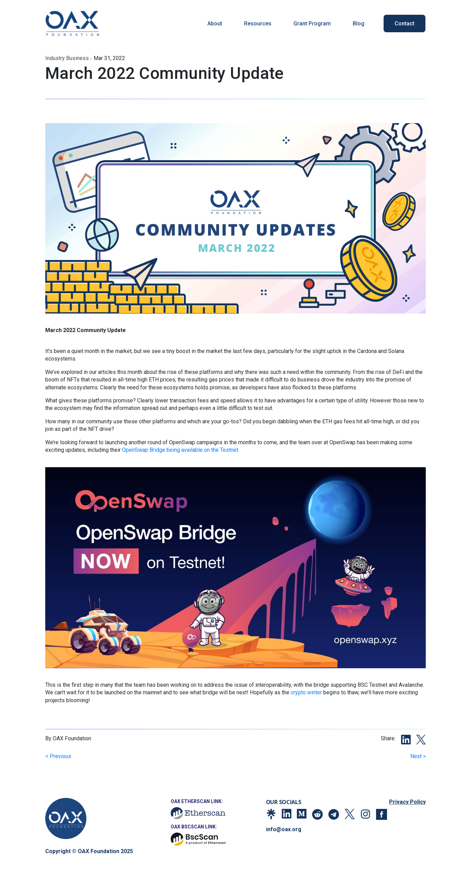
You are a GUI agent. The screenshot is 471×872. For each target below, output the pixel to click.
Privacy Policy (407, 802)
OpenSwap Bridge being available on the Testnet (180, 450)
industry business (67, 58)
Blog (358, 23)
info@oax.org (283, 829)
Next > (418, 756)
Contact (404, 23)
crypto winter (306, 692)
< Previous (58, 756)
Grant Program (312, 23)
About (214, 23)
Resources (257, 23)
